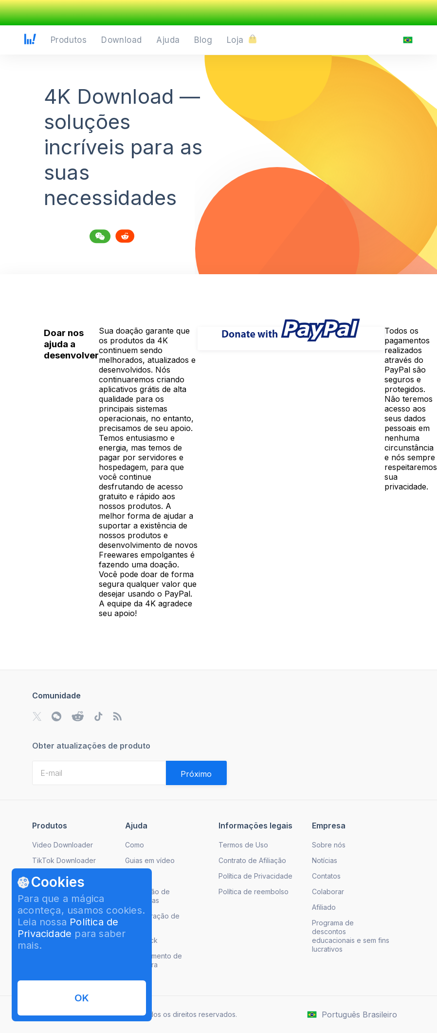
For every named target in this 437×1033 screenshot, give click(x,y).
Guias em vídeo (150, 860)
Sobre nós (329, 845)
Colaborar (328, 891)
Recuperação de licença (152, 920)
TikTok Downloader (64, 860)
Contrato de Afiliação (252, 860)
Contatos (326, 876)
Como (134, 845)
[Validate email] (196, 773)
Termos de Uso (243, 845)
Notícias (324, 860)
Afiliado (324, 907)
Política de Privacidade (68, 927)
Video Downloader (62, 845)
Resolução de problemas (147, 895)
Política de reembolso (253, 891)
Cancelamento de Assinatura (153, 960)
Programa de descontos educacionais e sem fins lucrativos (350, 936)
